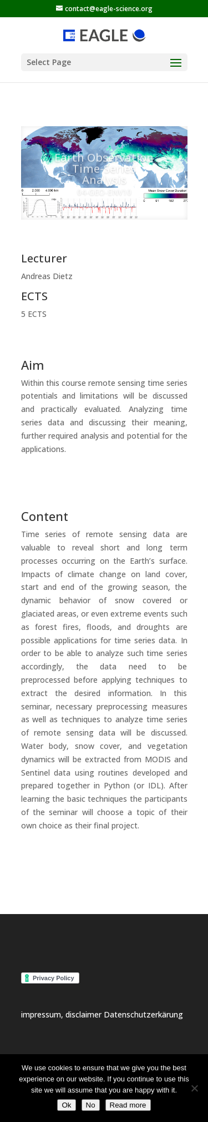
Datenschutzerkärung (143, 1014)
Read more (128, 1105)
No (90, 1105)
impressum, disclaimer (62, 1014)
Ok (66, 1105)
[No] (194, 1088)
